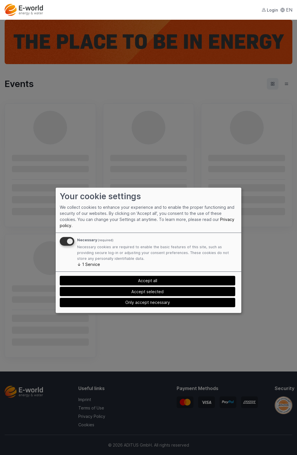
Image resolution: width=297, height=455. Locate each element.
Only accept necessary (147, 302)
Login (270, 10)
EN (286, 10)
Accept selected (147, 291)
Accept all (147, 280)
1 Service (88, 264)
